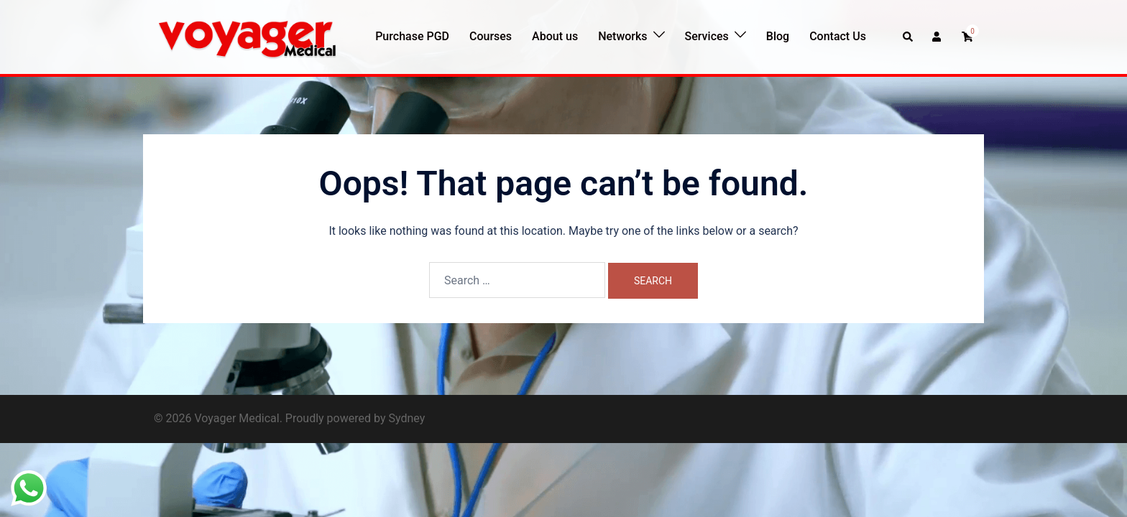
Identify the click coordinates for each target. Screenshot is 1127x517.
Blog (777, 36)
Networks (622, 36)
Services (707, 36)
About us (555, 36)
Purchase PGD (412, 36)
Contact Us (837, 36)
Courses (490, 36)
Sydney (406, 418)
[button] (908, 36)
